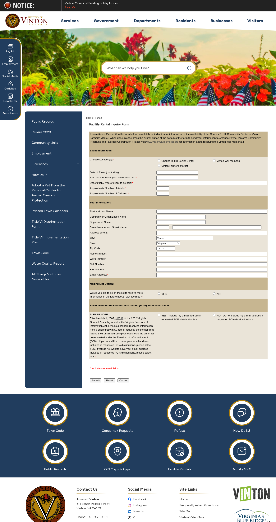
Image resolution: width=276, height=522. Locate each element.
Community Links (45, 143)
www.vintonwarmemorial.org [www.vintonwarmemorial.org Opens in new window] (162, 141)
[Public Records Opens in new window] (55, 455)
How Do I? (39, 175)
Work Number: (98, 258)
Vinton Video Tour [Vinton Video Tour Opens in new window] (192, 517)
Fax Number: (97, 269)
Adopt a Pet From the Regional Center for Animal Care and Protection (48, 192)
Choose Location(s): (102, 159)
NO (219, 294)
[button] (189, 68)
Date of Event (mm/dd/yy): (105, 172)
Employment (42, 153)
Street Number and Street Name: (108, 227)
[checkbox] (159, 160)
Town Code (40, 253)
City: (92, 238)
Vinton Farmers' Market (174, 165)
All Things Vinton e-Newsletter (47, 276)
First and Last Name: (102, 211)
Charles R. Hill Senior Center (177, 160)
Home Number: (98, 253)
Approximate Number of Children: (109, 193)
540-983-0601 (97, 517)
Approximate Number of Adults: (108, 188)
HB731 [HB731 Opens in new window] (119, 318)
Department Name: (101, 222)
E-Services (40, 164)
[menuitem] (70, 20)
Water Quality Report (48, 263)
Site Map (185, 511)
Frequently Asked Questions (199, 505)
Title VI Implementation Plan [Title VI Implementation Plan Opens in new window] (50, 239)
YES (164, 294)
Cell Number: (97, 264)
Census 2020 (41, 132)
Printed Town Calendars (50, 211)
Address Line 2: (99, 232)
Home (89, 117)
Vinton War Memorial (229, 160)
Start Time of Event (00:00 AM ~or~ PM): (113, 177)
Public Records (43, 121)
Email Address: (99, 274)
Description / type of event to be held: (111, 182)
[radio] (159, 293)
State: (93, 243)
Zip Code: (95, 248)
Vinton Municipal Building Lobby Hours (167, 5)
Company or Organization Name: (108, 216)
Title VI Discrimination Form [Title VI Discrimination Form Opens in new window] (48, 224)
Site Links (188, 489)
